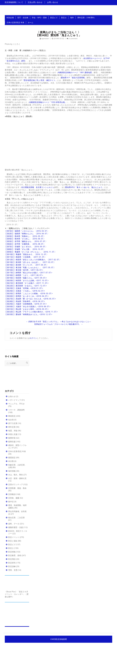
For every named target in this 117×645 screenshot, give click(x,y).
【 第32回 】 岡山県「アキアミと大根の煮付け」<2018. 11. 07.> (31, 311)
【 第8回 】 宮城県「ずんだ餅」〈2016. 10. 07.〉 (25, 249)
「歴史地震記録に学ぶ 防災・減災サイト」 (39, 80)
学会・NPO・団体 (39, 17)
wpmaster (45, 38)
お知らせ (12, 396)
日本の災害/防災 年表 (15, 22)
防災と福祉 (12, 541)
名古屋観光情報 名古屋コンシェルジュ (37, 187)
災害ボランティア (15, 484)
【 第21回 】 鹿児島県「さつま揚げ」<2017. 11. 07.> (27, 283)
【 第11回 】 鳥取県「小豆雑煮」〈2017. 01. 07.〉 (26, 257)
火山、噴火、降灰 (15, 474)
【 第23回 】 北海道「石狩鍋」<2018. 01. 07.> (24, 288)
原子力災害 (12, 423)
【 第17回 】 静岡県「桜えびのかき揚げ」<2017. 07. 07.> (28, 272)
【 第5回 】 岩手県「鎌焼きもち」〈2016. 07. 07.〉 (26, 241)
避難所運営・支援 (15, 527)
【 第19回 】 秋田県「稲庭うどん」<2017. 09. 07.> (26, 278)
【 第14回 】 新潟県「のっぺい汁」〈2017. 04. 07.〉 (26, 265)
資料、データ (13, 523)
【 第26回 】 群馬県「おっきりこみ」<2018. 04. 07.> (27, 296)
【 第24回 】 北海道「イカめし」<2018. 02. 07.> (25, 291)
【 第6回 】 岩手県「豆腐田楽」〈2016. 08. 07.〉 (25, 244)
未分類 (11, 461)
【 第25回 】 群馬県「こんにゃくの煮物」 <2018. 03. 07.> (29, 293)
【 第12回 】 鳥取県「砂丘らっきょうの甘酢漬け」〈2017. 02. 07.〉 (33, 259)
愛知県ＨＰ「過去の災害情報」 (73, 77)
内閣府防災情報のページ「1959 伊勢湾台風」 (48, 102)
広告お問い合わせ (35, 2)
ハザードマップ (14, 400)
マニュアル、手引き (16, 403)
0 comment (73, 38)
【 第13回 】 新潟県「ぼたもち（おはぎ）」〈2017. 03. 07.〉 (30, 262)
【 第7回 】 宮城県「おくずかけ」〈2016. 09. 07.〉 (26, 246)
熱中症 (11, 501)
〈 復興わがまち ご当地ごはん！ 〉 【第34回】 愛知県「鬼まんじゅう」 (58, 33)
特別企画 (10, 17)
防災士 (64, 17)
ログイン (33, 338)
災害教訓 (12, 494)
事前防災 (12, 416)
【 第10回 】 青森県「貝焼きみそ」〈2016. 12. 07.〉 (26, 254)
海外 (72, 17)
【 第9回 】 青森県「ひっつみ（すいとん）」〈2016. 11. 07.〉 (30, 252)
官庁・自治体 (22, 17)
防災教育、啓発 (14, 555)
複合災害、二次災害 (16, 517)
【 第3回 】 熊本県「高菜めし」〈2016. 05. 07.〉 (25, 236)
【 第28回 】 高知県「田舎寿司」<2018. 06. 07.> (25, 301)
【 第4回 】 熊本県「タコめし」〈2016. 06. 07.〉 (25, 238)
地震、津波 (12, 430)
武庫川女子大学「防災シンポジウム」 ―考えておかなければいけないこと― (58, 321)
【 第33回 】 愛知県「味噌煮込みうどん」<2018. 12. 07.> (28, 314)
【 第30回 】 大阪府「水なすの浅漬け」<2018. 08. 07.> (27, 306)
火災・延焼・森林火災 (17, 478)
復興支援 (12, 441)
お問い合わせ (52, 2)
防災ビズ (54, 17)
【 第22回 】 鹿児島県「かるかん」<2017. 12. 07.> (26, 285)
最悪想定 (12, 457)
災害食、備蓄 (13, 498)
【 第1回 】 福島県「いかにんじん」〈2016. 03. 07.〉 (27, 231)
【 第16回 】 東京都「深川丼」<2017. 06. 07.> (24, 270)
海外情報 (12, 471)
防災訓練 (12, 566)
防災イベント (13, 537)
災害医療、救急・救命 (17, 488)
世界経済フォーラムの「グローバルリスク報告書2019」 (58, 324)
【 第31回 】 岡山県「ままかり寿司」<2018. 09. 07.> (27, 309)
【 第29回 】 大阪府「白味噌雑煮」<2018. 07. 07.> (26, 304)
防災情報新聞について (14, 2)
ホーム (30, 22)
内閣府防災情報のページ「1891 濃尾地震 (75, 72)
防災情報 (12, 552)
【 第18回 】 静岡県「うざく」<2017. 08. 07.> (24, 275)
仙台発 (11, 419)
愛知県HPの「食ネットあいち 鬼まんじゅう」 (84, 187)
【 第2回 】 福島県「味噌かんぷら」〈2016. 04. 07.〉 (27, 233)
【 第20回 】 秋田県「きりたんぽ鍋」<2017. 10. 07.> (27, 280)
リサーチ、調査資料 (16, 410)
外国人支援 (12, 434)
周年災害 (12, 427)
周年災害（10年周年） (86, 17)
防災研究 (12, 562)
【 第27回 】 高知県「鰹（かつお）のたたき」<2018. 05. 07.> (30, 298)
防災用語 (12, 559)
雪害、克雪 (12, 570)
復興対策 (12, 438)
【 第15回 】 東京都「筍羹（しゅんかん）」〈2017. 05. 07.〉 (30, 267)
